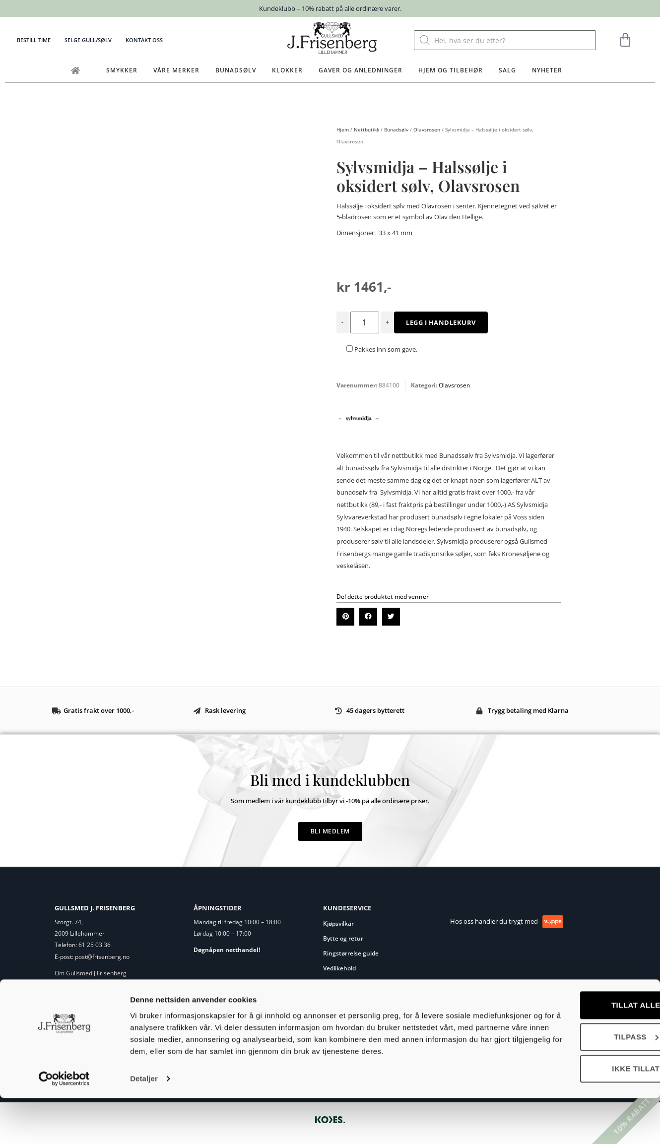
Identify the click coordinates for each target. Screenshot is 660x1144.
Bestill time (34, 40)
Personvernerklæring (353, 983)
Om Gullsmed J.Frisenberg (91, 973)
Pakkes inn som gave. (381, 349)
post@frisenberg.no (102, 957)
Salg (507, 70)
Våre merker (176, 70)
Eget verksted (73, 985)
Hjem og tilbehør (450, 70)
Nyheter (547, 70)
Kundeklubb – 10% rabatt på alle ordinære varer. (330, 8)
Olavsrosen (426, 129)
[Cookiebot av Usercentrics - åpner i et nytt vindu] (64, 1124)
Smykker (121, 70)
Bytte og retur (343, 938)
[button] (345, 617)
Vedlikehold (339, 968)
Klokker (287, 70)
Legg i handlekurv (441, 322)
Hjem (342, 129)
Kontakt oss (144, 40)
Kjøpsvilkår (338, 923)
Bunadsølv (235, 70)
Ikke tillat (577, 1102)
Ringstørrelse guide (351, 953)
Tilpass (577, 1071)
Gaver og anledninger (360, 70)
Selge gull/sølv (88, 40)
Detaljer (144, 1124)
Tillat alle (577, 1039)
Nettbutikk (366, 129)
